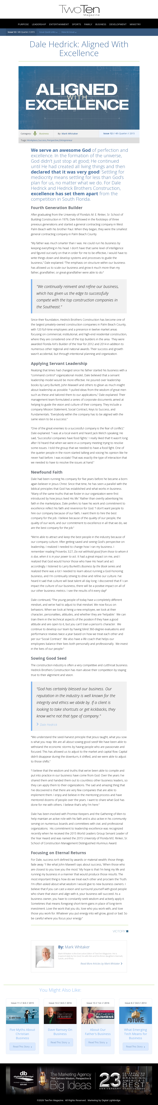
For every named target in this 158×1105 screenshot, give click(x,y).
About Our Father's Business (98, 1032)
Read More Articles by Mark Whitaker (100, 963)
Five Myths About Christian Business (22, 1034)
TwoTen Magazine (53, 1100)
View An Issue (69, 32)
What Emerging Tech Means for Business (135, 1034)
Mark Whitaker (70, 133)
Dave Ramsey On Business (60, 1032)
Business (44, 133)
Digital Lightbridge (111, 1100)
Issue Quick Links (48, 32)
